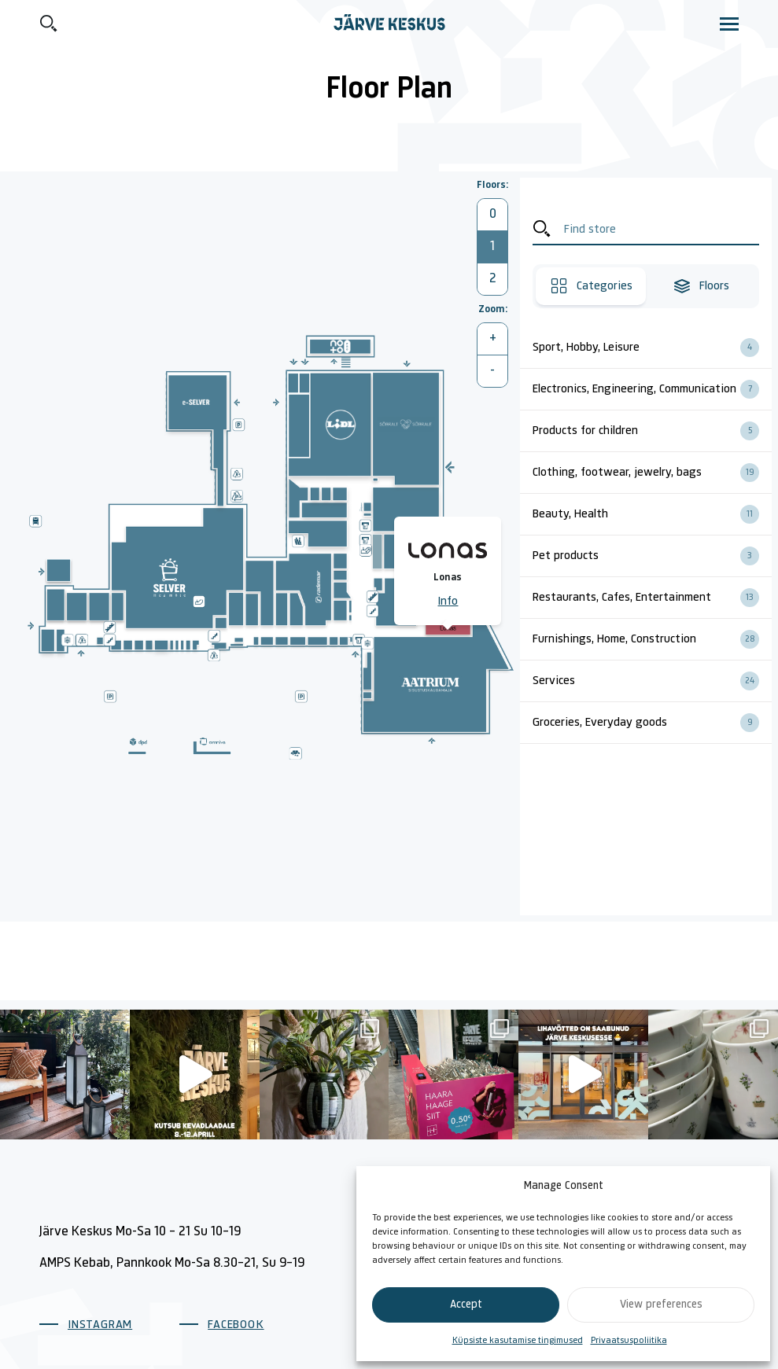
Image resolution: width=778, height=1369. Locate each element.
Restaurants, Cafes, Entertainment (652, 597)
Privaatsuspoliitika (629, 1340)
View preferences (661, 1305)
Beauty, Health (652, 514)
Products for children (652, 430)
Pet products (652, 555)
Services (652, 681)
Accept (466, 1305)
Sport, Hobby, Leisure (652, 347)
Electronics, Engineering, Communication (652, 389)
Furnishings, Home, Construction (652, 639)
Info (447, 601)
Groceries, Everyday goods (652, 722)
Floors (701, 286)
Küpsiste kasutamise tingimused (517, 1340)
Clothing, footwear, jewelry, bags (652, 472)
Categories (591, 286)
